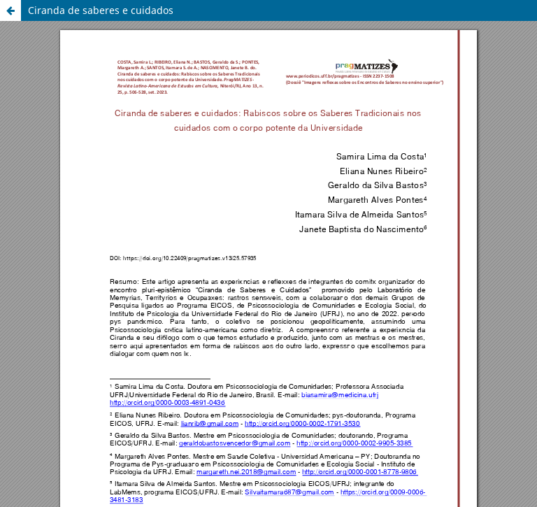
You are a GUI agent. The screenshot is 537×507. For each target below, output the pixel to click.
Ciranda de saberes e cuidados (100, 10)
